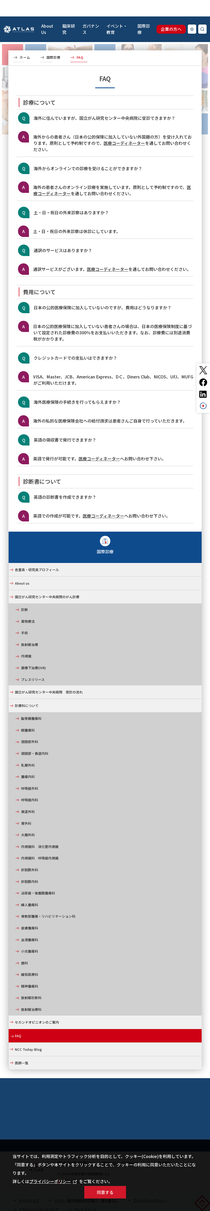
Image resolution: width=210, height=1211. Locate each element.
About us (22, 566)
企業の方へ (171, 12)
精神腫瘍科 (29, 969)
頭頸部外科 (29, 725)
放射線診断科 (31, 981)
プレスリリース (33, 663)
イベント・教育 (116, 12)
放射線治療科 (31, 992)
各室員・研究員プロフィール (37, 553)
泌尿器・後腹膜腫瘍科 (38, 876)
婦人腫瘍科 (29, 888)
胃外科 (26, 806)
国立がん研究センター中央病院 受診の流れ (49, 675)
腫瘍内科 (28, 760)
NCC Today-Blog (28, 1032)
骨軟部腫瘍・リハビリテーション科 (48, 899)
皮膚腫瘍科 (29, 911)
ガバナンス (90, 12)
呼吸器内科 (29, 783)
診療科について (27, 689)
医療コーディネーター (124, 126)
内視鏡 (26, 639)
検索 (202, 12)
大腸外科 (28, 818)
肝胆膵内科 (29, 865)
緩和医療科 (29, 957)
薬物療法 (28, 604)
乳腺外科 (28, 748)
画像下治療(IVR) (33, 651)
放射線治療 (29, 628)
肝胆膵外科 (29, 853)
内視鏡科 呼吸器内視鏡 (39, 841)
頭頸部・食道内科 (34, 736)
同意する (105, 1192)
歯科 (24, 946)
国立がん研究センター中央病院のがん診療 (47, 580)
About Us (47, 12)
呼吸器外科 (29, 771)
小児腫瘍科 (29, 934)
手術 (24, 616)
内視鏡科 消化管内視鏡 (39, 830)
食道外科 (28, 795)
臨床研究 (68, 12)
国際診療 (143, 12)
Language (192, 12)
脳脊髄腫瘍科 (31, 701)
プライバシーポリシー (53, 1181)
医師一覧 (21, 1046)
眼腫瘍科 (28, 713)
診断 (24, 593)
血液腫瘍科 (29, 923)
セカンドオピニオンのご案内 (37, 1005)
